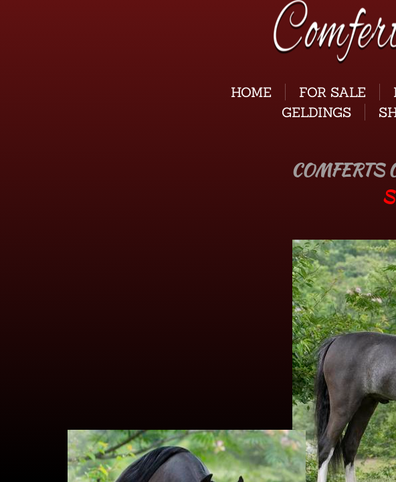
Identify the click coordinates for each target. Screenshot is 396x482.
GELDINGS (316, 112)
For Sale (332, 92)
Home (251, 92)
